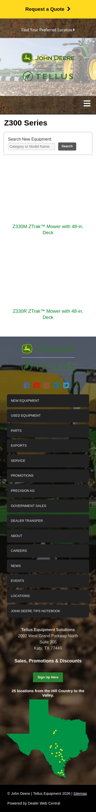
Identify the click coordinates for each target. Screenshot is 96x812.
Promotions (22, 475)
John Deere (48, 60)
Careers (19, 551)
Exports (19, 445)
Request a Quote (48, 9)
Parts (16, 431)
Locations (20, 596)
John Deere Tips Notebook (35, 611)
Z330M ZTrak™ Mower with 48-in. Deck (48, 229)
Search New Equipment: (30, 139)
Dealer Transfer (27, 521)
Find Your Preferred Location (48, 30)
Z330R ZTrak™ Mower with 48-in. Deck (48, 314)
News (16, 566)
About (16, 536)
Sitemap (80, 793)
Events (17, 581)
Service (18, 461)
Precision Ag (23, 491)
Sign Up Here (48, 677)
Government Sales (28, 506)
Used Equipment (26, 415)
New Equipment (25, 401)
